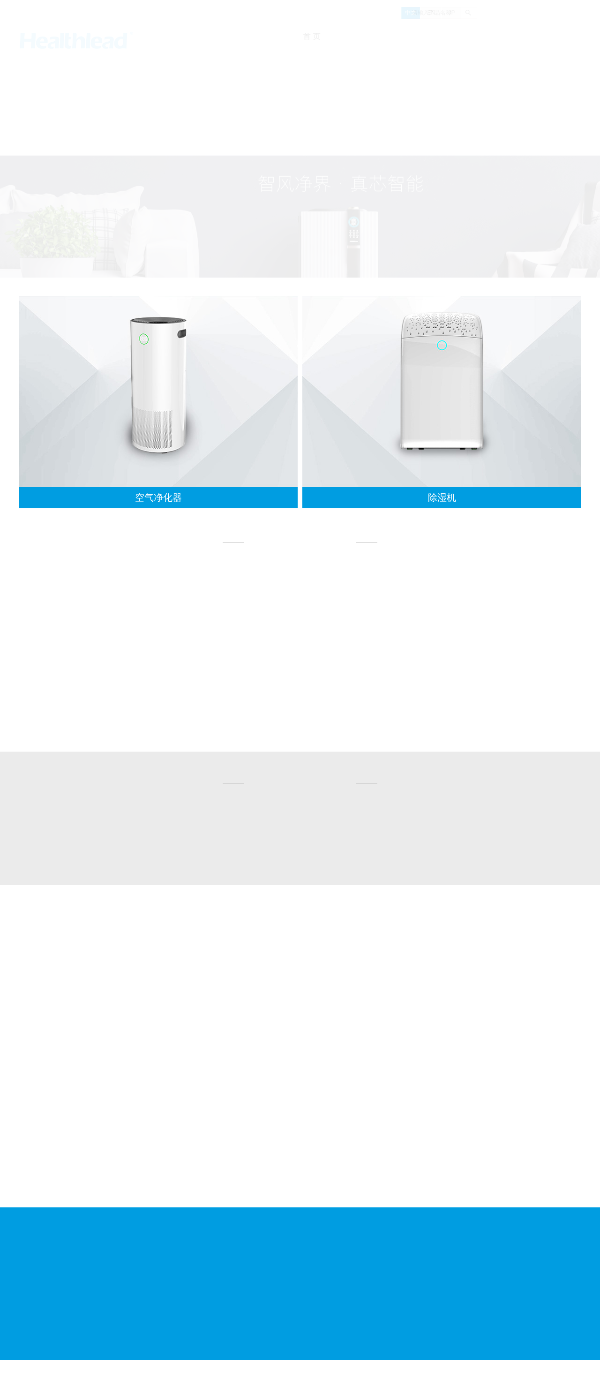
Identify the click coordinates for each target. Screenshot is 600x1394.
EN (404, 12)
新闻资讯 (410, 36)
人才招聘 (503, 36)
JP (424, 12)
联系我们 (548, 36)
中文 (383, 12)
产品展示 (457, 36)
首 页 (319, 36)
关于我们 (362, 36)
